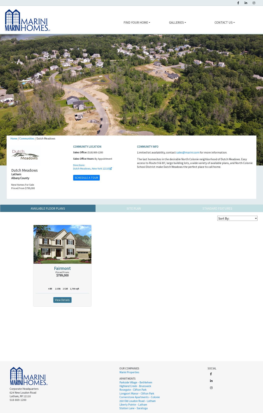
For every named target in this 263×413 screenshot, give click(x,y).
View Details (62, 300)
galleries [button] (176, 22)
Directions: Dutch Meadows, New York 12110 (92, 166)
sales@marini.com (187, 152)
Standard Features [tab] (217, 208)
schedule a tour (86, 177)
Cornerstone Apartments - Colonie (139, 397)
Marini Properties (129, 372)
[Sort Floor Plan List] (237, 218)
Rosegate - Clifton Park (133, 389)
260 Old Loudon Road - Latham (137, 401)
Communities (26, 138)
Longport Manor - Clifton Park (136, 393)
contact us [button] (224, 22)
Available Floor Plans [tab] (48, 208)
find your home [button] (136, 22)
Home (13, 138)
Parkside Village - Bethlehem (135, 382)
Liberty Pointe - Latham (133, 404)
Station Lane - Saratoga (133, 408)
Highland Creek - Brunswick (135, 386)
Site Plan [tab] (133, 208)
